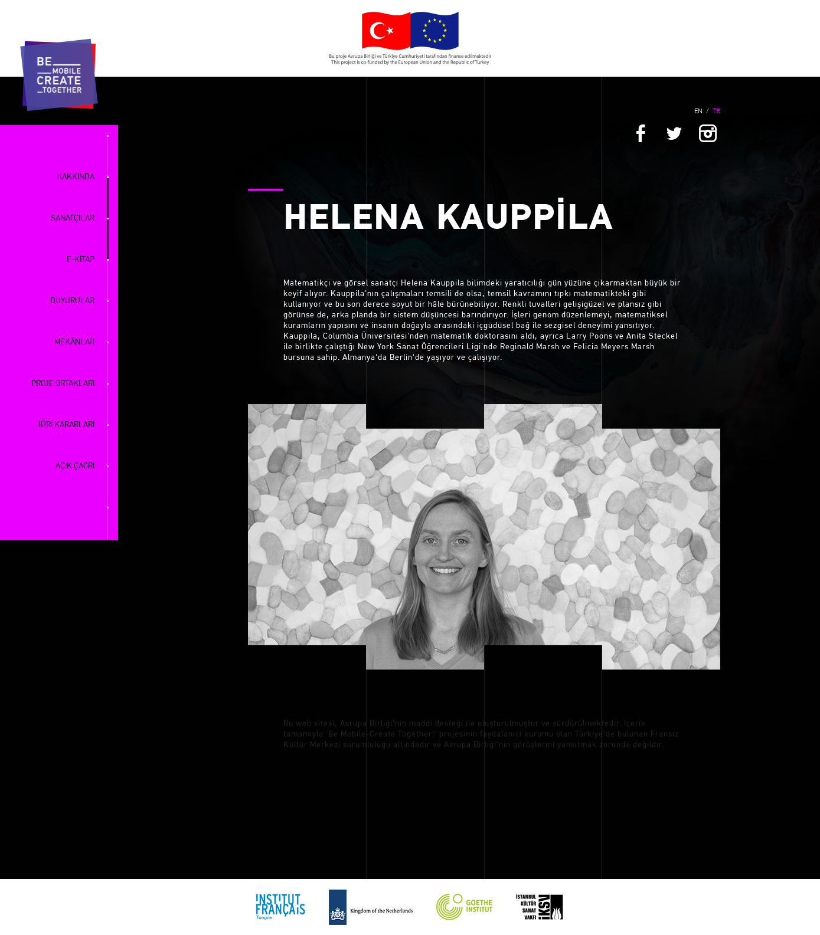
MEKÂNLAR (74, 342)
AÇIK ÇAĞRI (74, 466)
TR (716, 111)
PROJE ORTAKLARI (62, 383)
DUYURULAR (72, 301)
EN (698, 111)
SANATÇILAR (72, 218)
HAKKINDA (75, 177)
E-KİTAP (80, 259)
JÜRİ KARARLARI (65, 425)
